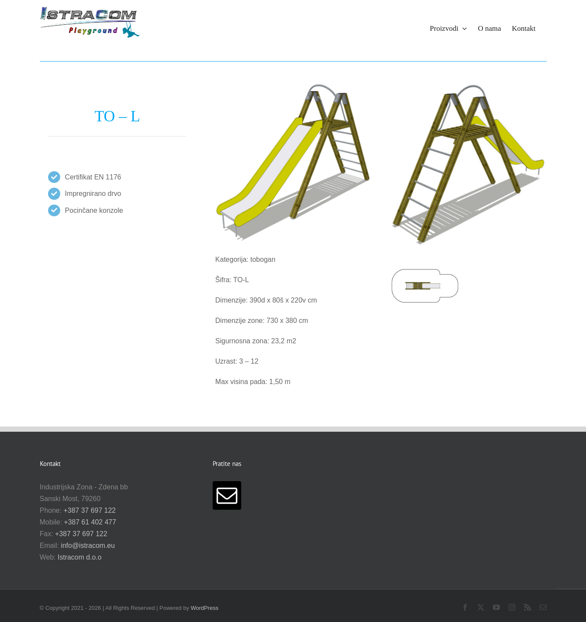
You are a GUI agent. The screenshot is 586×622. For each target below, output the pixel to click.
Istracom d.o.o (79, 557)
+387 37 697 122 (90, 510)
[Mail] (227, 495)
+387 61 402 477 (90, 522)
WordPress (204, 608)
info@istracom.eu (88, 545)
